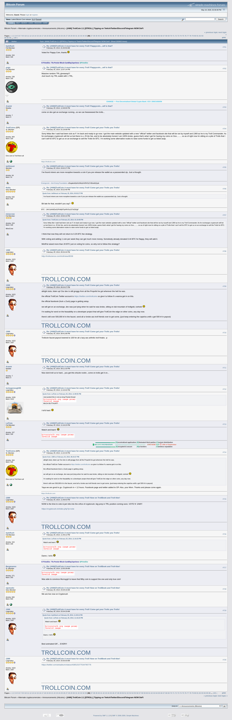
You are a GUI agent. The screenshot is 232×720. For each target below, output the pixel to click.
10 (26, 36)
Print (224, 37)
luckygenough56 (13, 388)
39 (97, 36)
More (45, 23)
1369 (8, 250)
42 (104, 36)
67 (164, 36)
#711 (224, 368)
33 (81, 36)
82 (200, 36)
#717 (224, 567)
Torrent (38, 19)
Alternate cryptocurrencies (29, 28)
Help (18, 23)
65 (159, 36)
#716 (224, 534)
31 (76, 36)
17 (43, 36)
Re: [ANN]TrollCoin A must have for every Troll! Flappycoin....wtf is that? (79, 46)
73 (178, 36)
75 (183, 36)
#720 (224, 660)
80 (195, 36)
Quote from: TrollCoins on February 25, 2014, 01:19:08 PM (62, 220)
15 (38, 36)
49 (120, 36)
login (28, 15)
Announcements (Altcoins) (53, 28)
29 (71, 36)
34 (83, 36)
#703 (224, 107)
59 (145, 36)
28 (69, 36)
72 (176, 36)
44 (108, 36)
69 (169, 36)
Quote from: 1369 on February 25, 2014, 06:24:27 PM (60, 457)
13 (33, 36)
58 (142, 36)
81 (198, 36)
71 (173, 36)
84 (5, 38)
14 (35, 36)
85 (8, 38)
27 (67, 36)
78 (190, 36)
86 (10, 38)
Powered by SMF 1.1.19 (102, 715)
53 (130, 36)
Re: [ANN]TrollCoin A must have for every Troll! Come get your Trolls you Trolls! (83, 127)
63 (154, 36)
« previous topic (211, 32)
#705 (224, 167)
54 (132, 36)
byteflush (10, 46)
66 (161, 36)
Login (31, 23)
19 (47, 36)
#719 (224, 610)
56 (137, 36)
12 (31, 36)
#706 (224, 189)
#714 (224, 452)
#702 (224, 68)
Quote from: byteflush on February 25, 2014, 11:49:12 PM (62, 615)
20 (50, 36)
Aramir (9, 106)
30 (74, 36)
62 (152, 36)
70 (171, 36)
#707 (224, 215)
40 (99, 36)
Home (11, 23)
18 (45, 36)
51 (125, 36)
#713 (224, 424)
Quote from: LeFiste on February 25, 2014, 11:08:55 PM (61, 394)
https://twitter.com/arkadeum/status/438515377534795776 (66, 665)
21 (52, 36)
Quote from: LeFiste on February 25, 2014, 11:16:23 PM (61, 539)
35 (86, 36)
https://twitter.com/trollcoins (85, 296)
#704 (224, 129)
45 (111, 36)
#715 (224, 499)
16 (40, 36)
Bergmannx (11, 566)
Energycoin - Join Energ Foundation (54, 183)
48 (118, 36)
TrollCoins (10, 127)
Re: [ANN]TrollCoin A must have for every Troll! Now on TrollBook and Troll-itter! (83, 498)
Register (38, 23)
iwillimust (10, 166)
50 (123, 36)
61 (149, 36)
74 (181, 36)
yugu (8, 67)
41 (101, 36)
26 (64, 36)
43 (106, 36)
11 (28, 36)
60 (147, 36)
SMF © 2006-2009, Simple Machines (125, 715)
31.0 (33, 19)
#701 (224, 47)
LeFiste (9, 423)
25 (62, 36)
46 (113, 36)
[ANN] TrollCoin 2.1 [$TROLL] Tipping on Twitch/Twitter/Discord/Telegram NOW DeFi (105, 28)
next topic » (223, 696)
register (35, 15)
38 (94, 36)
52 (128, 36)
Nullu (8, 188)
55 (135, 36)
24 (59, 36)
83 (202, 36)
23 (57, 36)
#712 (224, 389)
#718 (224, 589)
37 (92, 36)
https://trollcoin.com (48, 162)
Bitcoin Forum (10, 28)
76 (185, 36)
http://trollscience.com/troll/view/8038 (57, 256)
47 (116, 36)
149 (15, 38)
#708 (224, 251)
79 (193, 36)
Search (24, 23)
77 (188, 36)
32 (79, 36)
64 (157, 36)
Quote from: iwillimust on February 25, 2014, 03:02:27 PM (62, 193)
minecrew (10, 214)
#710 (224, 333)
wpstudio (10, 588)
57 (140, 36)
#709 (224, 286)
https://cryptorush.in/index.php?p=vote (58, 509)
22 (54, 36)
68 (166, 36)
